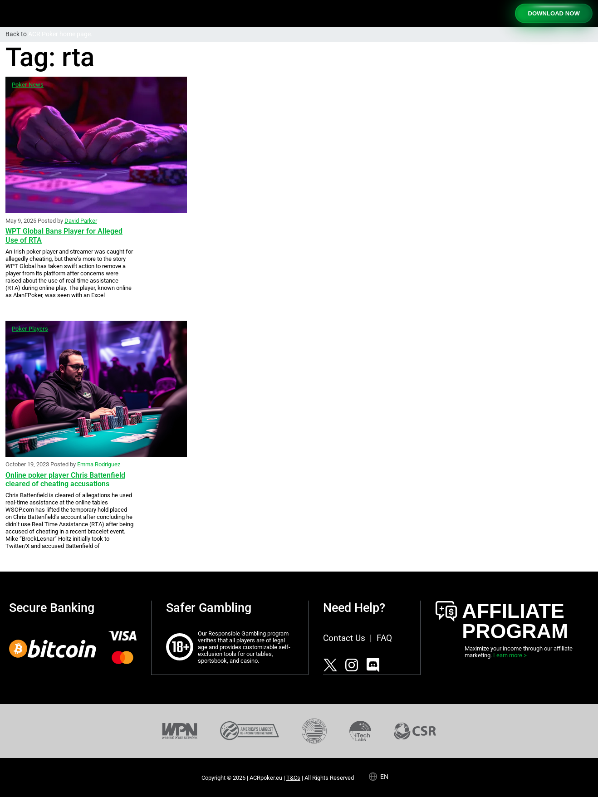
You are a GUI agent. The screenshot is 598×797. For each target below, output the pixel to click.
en (384, 776)
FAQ (384, 638)
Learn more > (510, 655)
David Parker (80, 220)
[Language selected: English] (382, 776)
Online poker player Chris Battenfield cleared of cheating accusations (65, 479)
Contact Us (344, 638)
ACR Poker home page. (60, 34)
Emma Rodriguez (98, 464)
